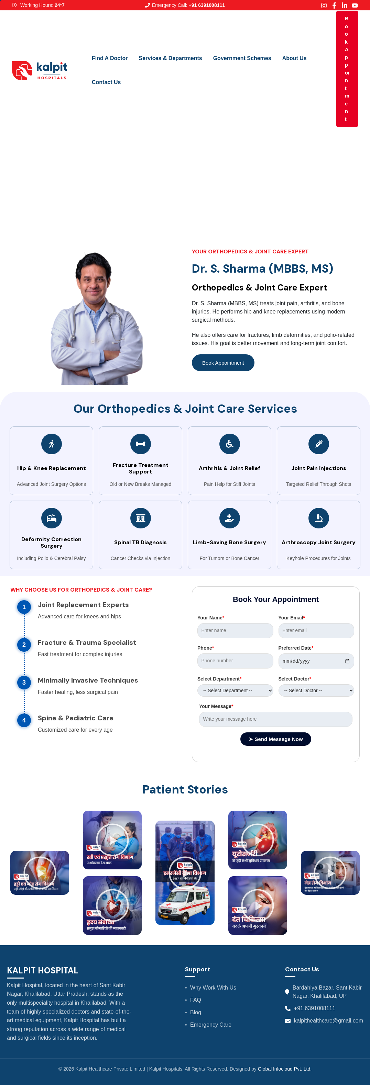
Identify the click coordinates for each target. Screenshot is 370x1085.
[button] (40, 873)
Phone (205, 648)
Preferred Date (296, 648)
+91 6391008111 (315, 1008)
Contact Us (106, 82)
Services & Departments (170, 58)
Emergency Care (210, 1025)
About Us (294, 58)
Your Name (210, 617)
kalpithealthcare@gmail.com (328, 1021)
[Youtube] (355, 5)
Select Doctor (295, 679)
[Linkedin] (344, 5)
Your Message (216, 706)
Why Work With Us (213, 988)
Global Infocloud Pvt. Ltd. (285, 1069)
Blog (195, 1012)
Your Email (292, 617)
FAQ (195, 1000)
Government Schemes (242, 58)
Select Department (219, 679)
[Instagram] (324, 5)
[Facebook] (334, 5)
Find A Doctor (110, 58)
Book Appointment (347, 68)
